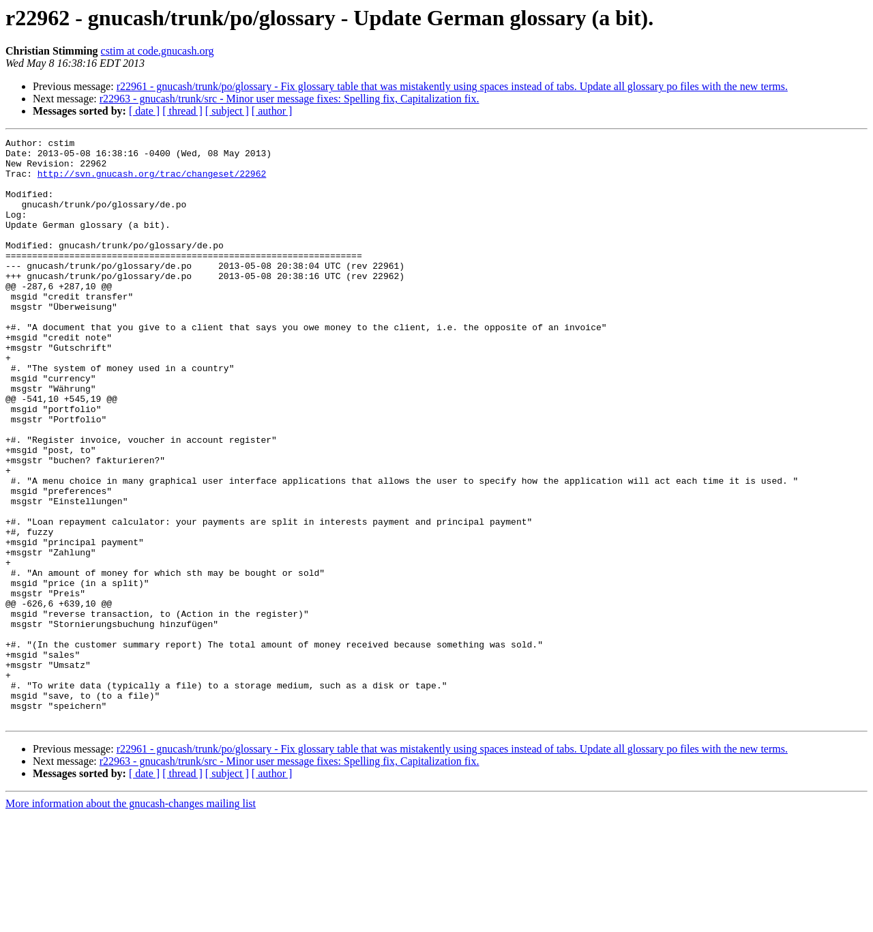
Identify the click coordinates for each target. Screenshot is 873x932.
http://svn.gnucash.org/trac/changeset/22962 (152, 181)
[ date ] (144, 111)
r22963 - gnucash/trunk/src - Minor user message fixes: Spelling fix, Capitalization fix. (289, 98)
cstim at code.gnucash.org (157, 51)
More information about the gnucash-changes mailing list (130, 920)
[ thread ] (182, 111)
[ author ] (272, 111)
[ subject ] (227, 111)
